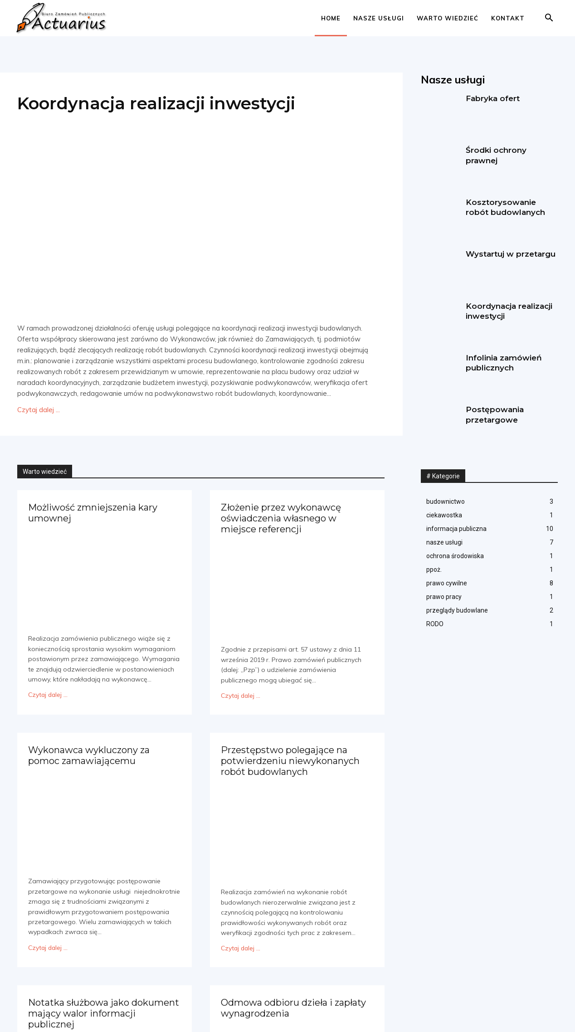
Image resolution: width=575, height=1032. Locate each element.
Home (331, 18)
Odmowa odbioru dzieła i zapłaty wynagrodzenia (293, 1004)
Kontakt (508, 18)
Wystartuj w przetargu (511, 253)
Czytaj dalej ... (38, 409)
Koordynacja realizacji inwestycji (159, 103)
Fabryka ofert (493, 98)
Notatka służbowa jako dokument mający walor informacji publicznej (103, 1010)
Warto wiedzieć (447, 18)
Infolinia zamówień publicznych (504, 362)
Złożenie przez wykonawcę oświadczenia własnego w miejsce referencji (281, 517)
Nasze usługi (378, 18)
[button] (549, 19)
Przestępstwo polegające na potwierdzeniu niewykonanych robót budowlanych (290, 758)
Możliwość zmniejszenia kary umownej (92, 512)
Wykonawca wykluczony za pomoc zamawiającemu (89, 753)
